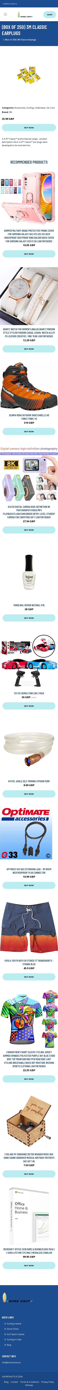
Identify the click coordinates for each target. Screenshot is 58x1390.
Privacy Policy (47, 1382)
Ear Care (50, 107)
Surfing (30, 107)
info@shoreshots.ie (10, 4)
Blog (9, 1344)
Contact (14, 1382)
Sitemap (29, 1385)
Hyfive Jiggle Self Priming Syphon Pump (29, 781)
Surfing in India (14, 1339)
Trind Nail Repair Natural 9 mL (29, 605)
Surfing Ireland (14, 1323)
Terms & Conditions (29, 1382)
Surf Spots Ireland (15, 1334)
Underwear (40, 107)
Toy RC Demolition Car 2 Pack (29, 693)
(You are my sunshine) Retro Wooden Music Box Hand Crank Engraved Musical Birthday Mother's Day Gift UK (29, 1158)
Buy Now (29, 127)
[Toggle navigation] (5, 14)
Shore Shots (13, 1328)
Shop (49, 14)
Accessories (20, 107)
